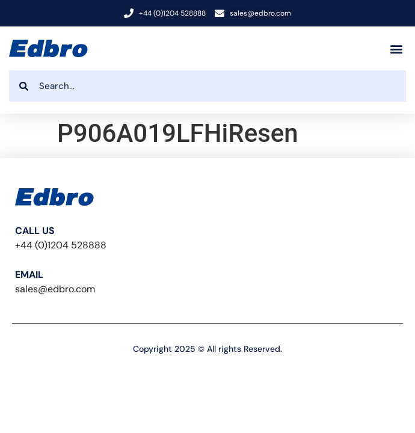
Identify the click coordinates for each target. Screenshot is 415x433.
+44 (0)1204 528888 (60, 245)
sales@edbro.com (55, 289)
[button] (396, 48)
